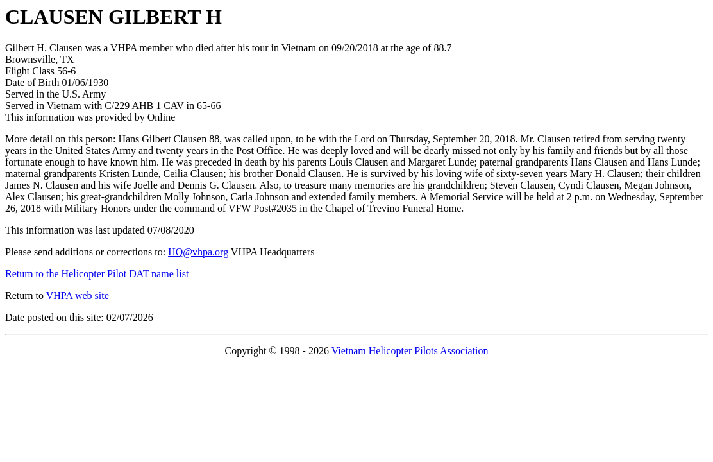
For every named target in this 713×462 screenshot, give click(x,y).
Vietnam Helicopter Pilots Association (410, 350)
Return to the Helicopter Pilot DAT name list (97, 273)
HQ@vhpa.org (198, 251)
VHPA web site (77, 295)
